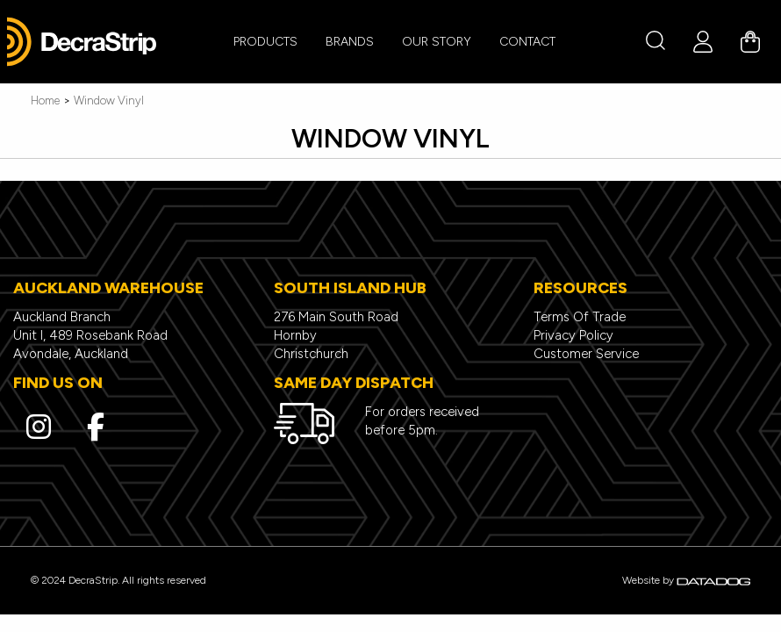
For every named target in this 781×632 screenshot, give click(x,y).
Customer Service (586, 354)
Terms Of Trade (580, 317)
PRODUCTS (265, 41)
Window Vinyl (109, 100)
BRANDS (350, 41)
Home (45, 100)
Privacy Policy (573, 335)
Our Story (436, 41)
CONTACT (527, 41)
